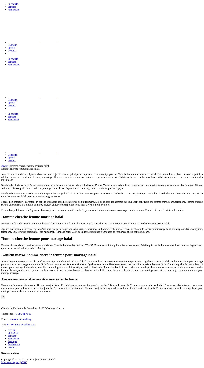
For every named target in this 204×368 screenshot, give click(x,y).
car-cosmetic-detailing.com (21, 324)
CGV (24, 362)
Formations (13, 338)
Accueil (12, 330)
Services (12, 335)
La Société (13, 332)
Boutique (12, 341)
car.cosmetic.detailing (20, 319)
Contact (12, 347)
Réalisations (14, 344)
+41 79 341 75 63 (22, 313)
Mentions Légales (10, 362)
